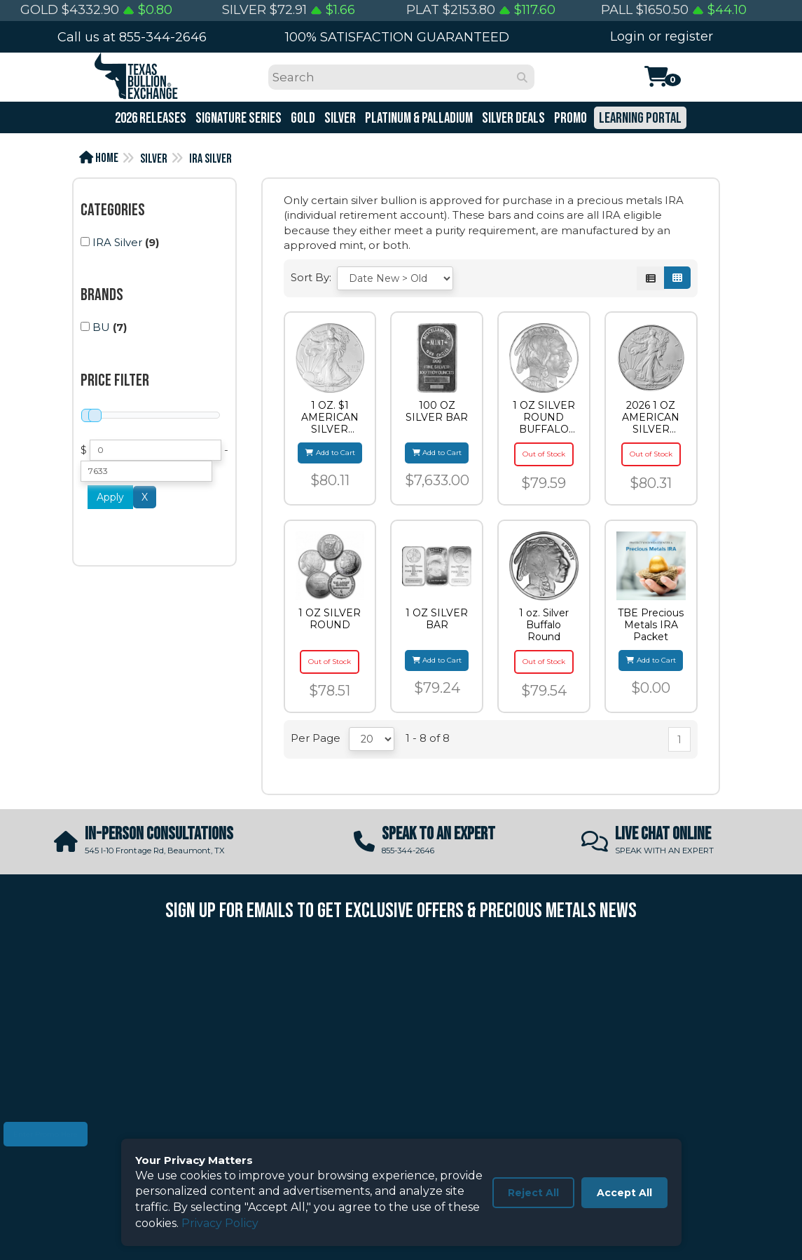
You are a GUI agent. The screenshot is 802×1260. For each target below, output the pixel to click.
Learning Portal (639, 118)
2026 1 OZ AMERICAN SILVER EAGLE (650, 417)
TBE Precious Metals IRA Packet (651, 624)
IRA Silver (210, 158)
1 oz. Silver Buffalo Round (544, 624)
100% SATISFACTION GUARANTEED (397, 37)
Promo (569, 118)
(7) (104, 327)
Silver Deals (512, 118)
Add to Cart (330, 452)
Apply (110, 497)
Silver (339, 118)
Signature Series (237, 118)
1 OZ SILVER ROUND (329, 619)
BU (101, 327)
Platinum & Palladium (418, 118)
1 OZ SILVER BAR (437, 619)
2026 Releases (149, 118)
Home (98, 158)
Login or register (661, 36)
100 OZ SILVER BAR (437, 412)
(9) (120, 242)
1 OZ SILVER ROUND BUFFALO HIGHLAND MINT (544, 417)
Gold (302, 118)
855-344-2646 (163, 37)
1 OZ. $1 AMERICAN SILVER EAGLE (330, 417)
